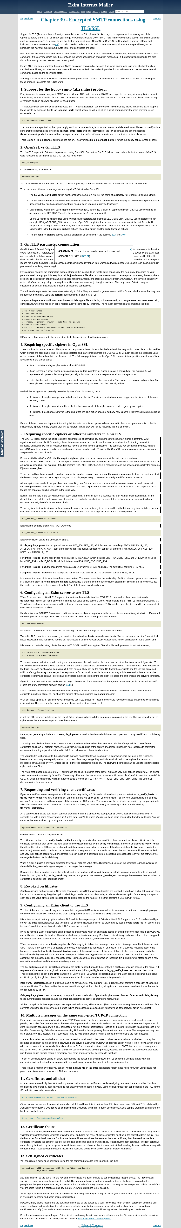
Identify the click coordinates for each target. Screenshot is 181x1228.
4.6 (56, 44)
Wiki (83, 11)
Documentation (60, 11)
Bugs (88, 11)
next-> (157, 18)
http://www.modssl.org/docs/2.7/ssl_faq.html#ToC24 (49, 1097)
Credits (104, 11)
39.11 (68, 684)
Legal (111, 11)
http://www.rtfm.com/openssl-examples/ (42, 1118)
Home (39, 11)
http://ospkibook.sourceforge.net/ (94, 1218)
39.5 (123, 234)
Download (48, 11)
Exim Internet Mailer (90, 4)
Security (96, 11)
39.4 (114, 234)
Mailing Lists (74, 11)
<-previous (26, 18)
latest (85, 256)
